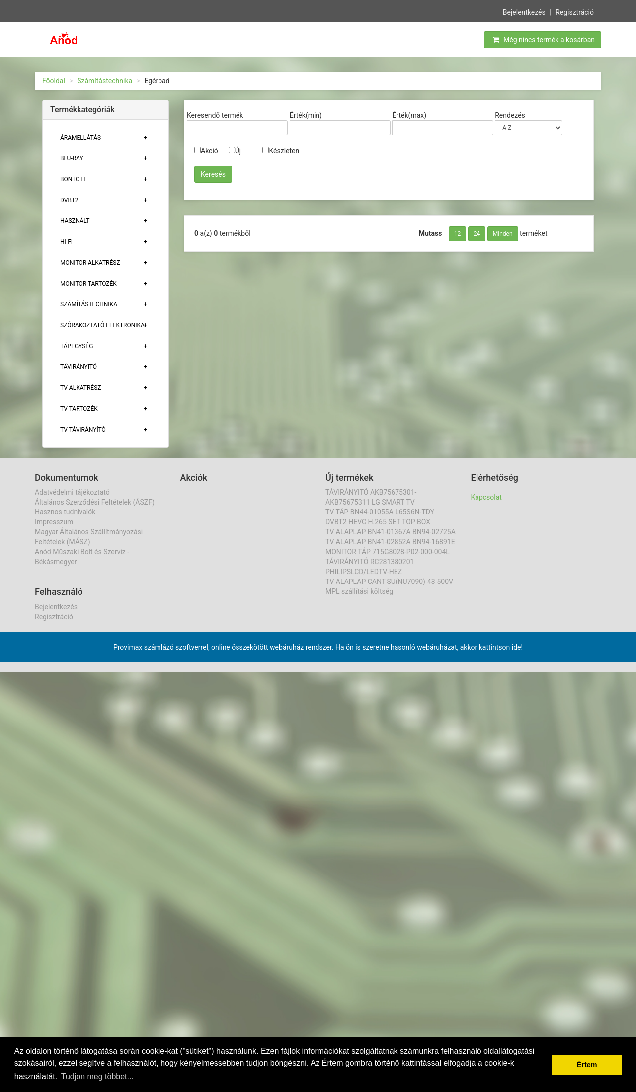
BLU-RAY (71, 158)
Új (235, 151)
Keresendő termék (215, 115)
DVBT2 (69, 200)
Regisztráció (575, 11)
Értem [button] (587, 1065)
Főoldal (53, 81)
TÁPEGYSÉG (76, 346)
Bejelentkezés (524, 11)
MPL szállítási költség (359, 591)
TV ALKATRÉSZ (80, 387)
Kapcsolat (486, 497)
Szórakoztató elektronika (102, 325)
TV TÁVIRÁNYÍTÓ (83, 429)
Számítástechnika (104, 81)
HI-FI (66, 241)
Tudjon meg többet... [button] (97, 1076)
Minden (503, 233)
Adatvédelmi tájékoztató (72, 492)
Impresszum (54, 522)
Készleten (280, 151)
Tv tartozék (79, 408)
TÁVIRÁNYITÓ (78, 367)
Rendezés (510, 115)
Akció (206, 151)
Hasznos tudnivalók (65, 512)
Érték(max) (409, 115)
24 (477, 233)
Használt (74, 221)
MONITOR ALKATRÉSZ (90, 262)
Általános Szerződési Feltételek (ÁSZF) (95, 502)
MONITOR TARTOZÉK (88, 283)
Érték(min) (306, 115)
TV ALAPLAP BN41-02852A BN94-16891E (390, 542)
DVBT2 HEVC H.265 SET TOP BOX (377, 522)
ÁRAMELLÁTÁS (80, 137)
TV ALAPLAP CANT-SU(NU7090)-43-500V (389, 581)
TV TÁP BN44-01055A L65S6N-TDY (379, 512)
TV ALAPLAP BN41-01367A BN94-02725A (390, 532)
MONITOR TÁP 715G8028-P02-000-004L (387, 552)
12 (457, 233)
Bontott (73, 179)
